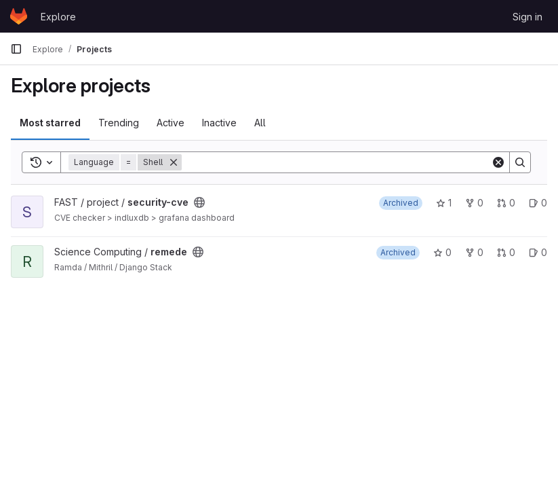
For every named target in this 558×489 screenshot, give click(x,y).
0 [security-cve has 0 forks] (474, 203)
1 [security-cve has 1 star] (444, 203)
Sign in (527, 16)
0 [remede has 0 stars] (442, 252)
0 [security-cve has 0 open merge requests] (506, 203)
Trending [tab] (118, 122)
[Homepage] (18, 16)
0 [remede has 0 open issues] (538, 252)
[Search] (336, 162)
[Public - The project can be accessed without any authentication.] (199, 202)
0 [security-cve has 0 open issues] (538, 203)
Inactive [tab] (219, 122)
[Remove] (173, 162)
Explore (58, 16)
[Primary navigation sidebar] (16, 49)
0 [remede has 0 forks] (474, 252)
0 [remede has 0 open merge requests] (506, 252)
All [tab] (260, 122)
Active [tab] (170, 122)
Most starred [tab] (50, 122)
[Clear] (498, 162)
